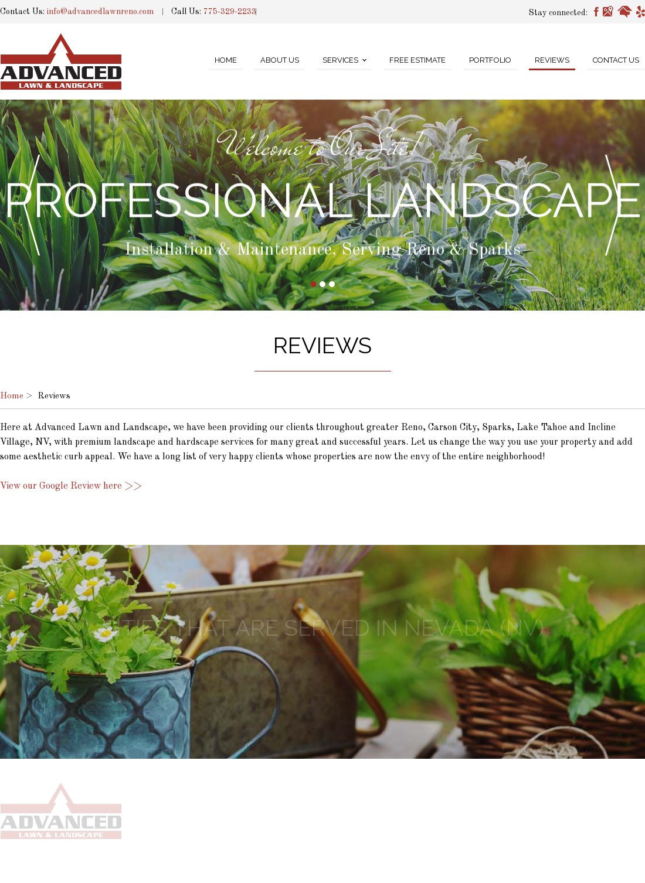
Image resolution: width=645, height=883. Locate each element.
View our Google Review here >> (71, 486)
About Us (279, 60)
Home (226, 60)
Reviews (552, 60)
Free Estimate (417, 60)
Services (340, 60)
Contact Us (616, 60)
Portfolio (490, 60)
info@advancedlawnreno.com (100, 12)
